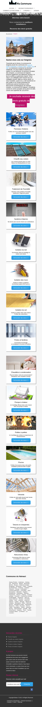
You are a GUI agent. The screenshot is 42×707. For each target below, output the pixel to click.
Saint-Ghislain (18, 608)
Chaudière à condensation (21, 372)
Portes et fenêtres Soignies (15, 646)
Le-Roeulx (22, 611)
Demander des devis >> (21, 137)
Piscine (21, 462)
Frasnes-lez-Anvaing (26, 596)
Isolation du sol (21, 310)
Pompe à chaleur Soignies (15, 644)
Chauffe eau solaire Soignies (15, 639)
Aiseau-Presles (13, 582)
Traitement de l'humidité (21, 189)
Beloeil (21, 583)
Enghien (25, 592)
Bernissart (26, 583)
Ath (10, 583)
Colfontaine (24, 589)
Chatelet (26, 587)
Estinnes (26, 593)
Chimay (17, 589)
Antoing (27, 582)
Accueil (11, 8)
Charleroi (20, 587)
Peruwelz (22, 606)
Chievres (11, 589)
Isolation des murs (21, 280)
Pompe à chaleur (21, 402)
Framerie (17, 596)
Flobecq (24, 594)
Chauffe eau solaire (21, 159)
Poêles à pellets (21, 432)
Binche (11, 585)
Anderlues (21, 582)
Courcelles (23, 590)
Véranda (21, 495)
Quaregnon (17, 607)
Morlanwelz (28, 604)
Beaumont (15, 583)
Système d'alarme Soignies (15, 641)
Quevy (23, 607)
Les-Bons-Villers (13, 611)
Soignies (19, 610)
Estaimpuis (20, 593)
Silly (7, 68)
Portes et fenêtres (21, 340)
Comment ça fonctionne (11, 10)
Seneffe (25, 608)
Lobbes (16, 601)
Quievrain (28, 607)
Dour (29, 590)
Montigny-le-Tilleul (19, 604)
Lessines (20, 600)
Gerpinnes (20, 597)
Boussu (16, 585)
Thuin (24, 610)
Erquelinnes (12, 593)
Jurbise (29, 66)
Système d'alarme (21, 219)
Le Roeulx (20, 66)
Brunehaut (18, 586)
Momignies (18, 603)
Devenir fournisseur (25, 8)
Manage (22, 601)
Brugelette (12, 586)
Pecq (17, 606)
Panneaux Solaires (21, 129)
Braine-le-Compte (24, 585)
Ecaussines (13, 66)
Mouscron (11, 606)
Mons (24, 66)
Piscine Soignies (12, 637)
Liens (14, 702)
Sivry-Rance (12, 610)
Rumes (11, 608)
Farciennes (12, 594)
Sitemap (36, 10)
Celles (24, 586)
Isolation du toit (21, 250)
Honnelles (27, 599)
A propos (26, 10)
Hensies (21, 599)
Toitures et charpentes (21, 525)
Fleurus (18, 594)
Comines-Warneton (14, 590)
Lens (33, 66)
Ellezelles (19, 592)
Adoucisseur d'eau (21, 555)
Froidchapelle (12, 597)
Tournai (29, 610)
